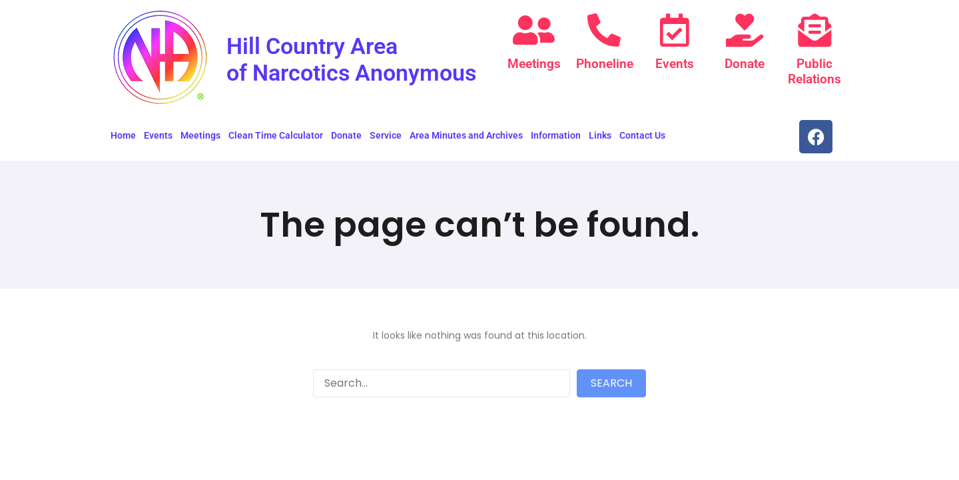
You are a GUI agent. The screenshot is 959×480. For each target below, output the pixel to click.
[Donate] (744, 30)
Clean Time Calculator (275, 140)
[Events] (674, 30)
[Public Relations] (814, 30)
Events (675, 64)
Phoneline (604, 64)
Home (123, 140)
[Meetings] (534, 30)
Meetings (534, 64)
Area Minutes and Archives (466, 140)
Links (600, 140)
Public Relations (814, 71)
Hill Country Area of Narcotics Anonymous (327, 71)
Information (556, 140)
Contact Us (642, 140)
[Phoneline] (604, 30)
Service (386, 140)
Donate (744, 64)
